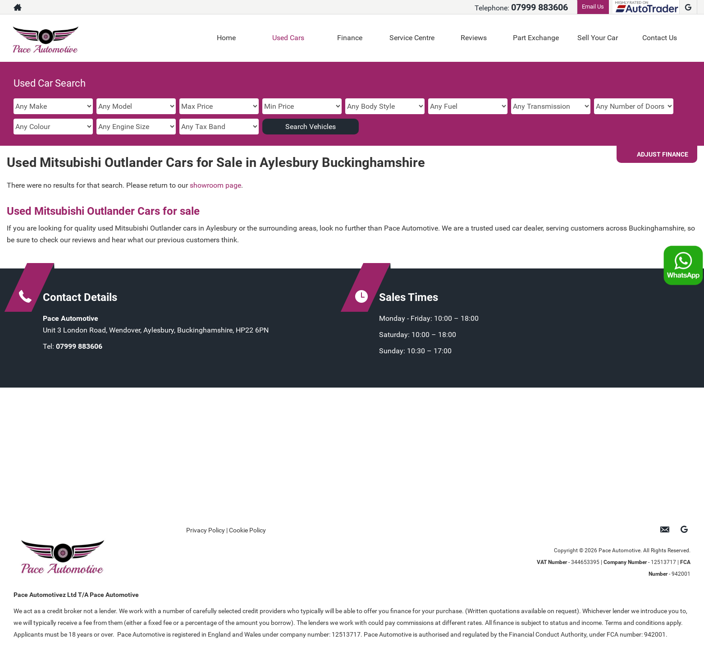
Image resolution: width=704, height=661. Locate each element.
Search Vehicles (310, 126)
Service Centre (411, 37)
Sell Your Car (597, 37)
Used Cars (288, 37)
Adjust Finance (662, 154)
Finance (349, 37)
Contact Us (659, 37)
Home (226, 37)
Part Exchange (536, 37)
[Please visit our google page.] (688, 7)
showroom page (215, 185)
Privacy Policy (205, 530)
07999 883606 (539, 7)
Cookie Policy (247, 530)
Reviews (474, 37)
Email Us (593, 6)
